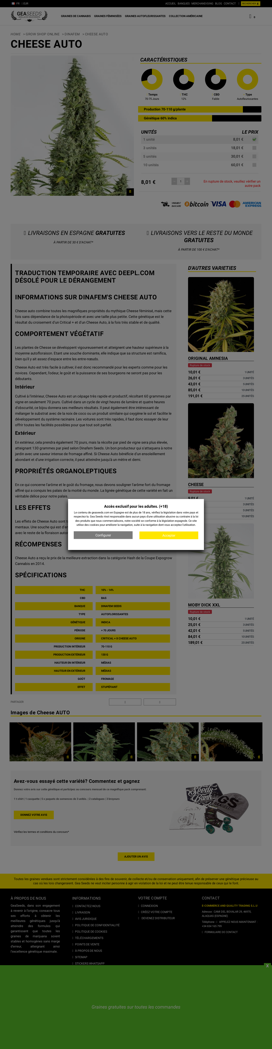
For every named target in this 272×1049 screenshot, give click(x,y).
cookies (94, 524)
